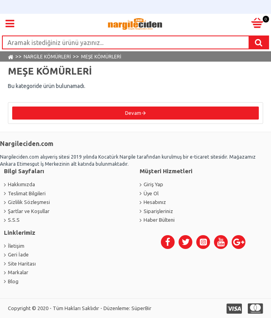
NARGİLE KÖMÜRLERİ (47, 56)
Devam (133, 113)
